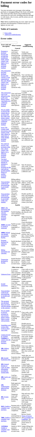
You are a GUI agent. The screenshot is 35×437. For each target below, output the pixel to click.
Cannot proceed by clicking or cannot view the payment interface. (5, 339)
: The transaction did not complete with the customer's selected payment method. (5, 213)
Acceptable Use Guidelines (27, 418)
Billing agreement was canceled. (5, 251)
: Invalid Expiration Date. (6, 358)
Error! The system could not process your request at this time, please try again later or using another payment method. (6, 134)
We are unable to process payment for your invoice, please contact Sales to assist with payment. (5, 316)
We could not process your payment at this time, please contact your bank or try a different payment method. (5, 150)
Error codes (7, 33)
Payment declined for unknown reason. (4, 243)
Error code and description (6, 45)
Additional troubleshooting (12, 34)
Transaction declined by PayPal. (4, 261)
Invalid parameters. (4, 284)
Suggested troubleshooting (28, 45)
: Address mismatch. (5, 349)
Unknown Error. (6, 274)
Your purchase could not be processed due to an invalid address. (5, 185)
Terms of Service (27, 416)
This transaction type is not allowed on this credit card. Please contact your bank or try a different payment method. (6, 99)
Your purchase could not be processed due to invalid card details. (5, 294)
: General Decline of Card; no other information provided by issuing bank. (5, 368)
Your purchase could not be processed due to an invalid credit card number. (5, 198)
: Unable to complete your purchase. (6, 408)
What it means (16, 45)
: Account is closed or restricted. (6, 226)
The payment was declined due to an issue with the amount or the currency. (6, 304)
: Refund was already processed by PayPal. (5, 235)
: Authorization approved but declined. (5, 387)
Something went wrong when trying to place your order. (6, 327)
